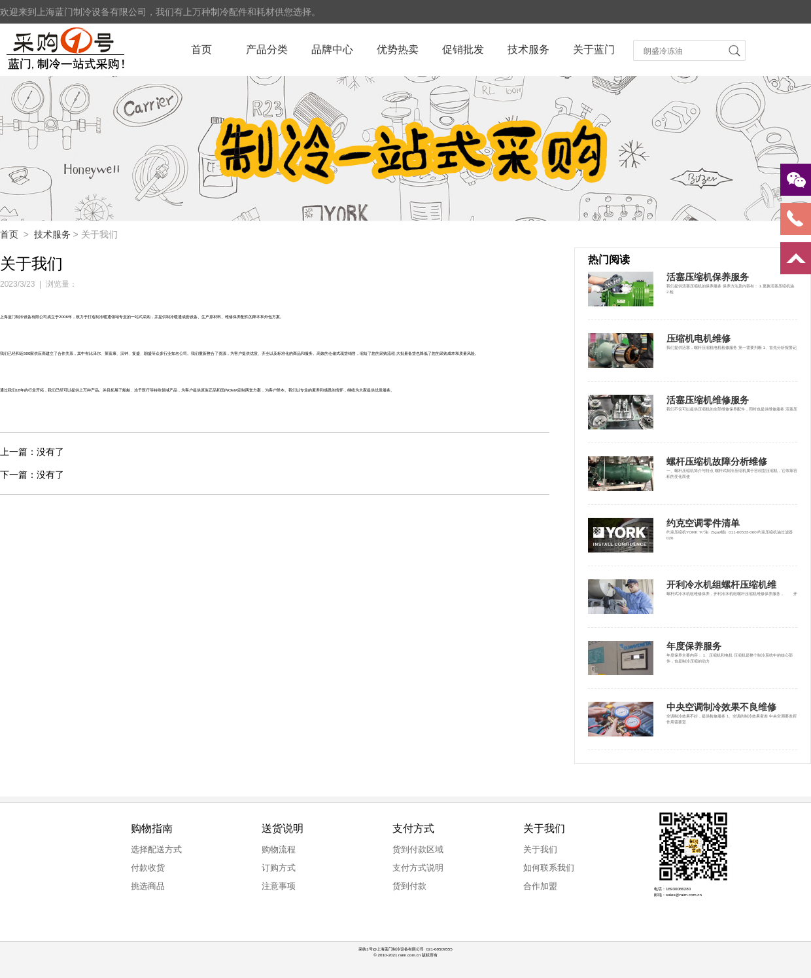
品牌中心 (332, 49)
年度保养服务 (693, 646)
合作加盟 (540, 886)
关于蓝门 (594, 49)
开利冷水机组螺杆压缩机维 (721, 584)
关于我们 (540, 849)
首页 (201, 49)
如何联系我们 (548, 868)
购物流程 (279, 849)
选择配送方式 (156, 849)
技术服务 (528, 49)
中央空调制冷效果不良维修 (721, 707)
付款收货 (148, 868)
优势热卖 (398, 49)
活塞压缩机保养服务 (707, 277)
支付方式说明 (417, 868)
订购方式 (279, 868)
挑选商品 (148, 886)
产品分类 (267, 49)
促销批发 (463, 49)
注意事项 (279, 886)
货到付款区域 (417, 849)
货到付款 (409, 886)
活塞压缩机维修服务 (707, 400)
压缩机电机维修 (698, 338)
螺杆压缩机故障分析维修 (716, 461)
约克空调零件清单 (703, 523)
